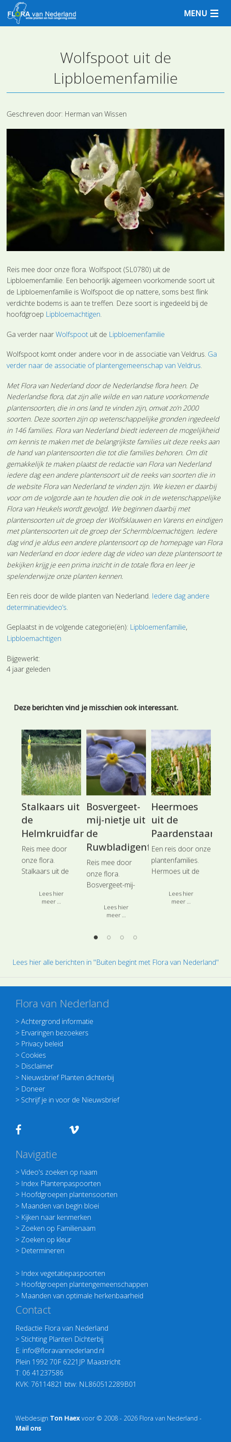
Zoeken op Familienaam (58, 1228)
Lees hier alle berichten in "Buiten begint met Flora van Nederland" (115, 962)
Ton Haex (65, 1418)
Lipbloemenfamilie (137, 334)
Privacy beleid (42, 1044)
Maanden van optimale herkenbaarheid (82, 1295)
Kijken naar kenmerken (56, 1217)
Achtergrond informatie (57, 1021)
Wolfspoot (72, 334)
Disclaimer (37, 1066)
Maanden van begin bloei (60, 1206)
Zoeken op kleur (46, 1239)
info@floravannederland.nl (63, 1350)
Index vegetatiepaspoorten (63, 1273)
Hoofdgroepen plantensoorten (69, 1194)
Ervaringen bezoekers (55, 1033)
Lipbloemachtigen (73, 314)
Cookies (33, 1055)
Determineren (42, 1250)
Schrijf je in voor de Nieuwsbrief (70, 1100)
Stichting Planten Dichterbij (62, 1339)
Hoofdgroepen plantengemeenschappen (84, 1284)
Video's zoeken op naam (59, 1172)
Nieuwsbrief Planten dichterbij (67, 1077)
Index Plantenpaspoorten (61, 1183)
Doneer (33, 1089)
